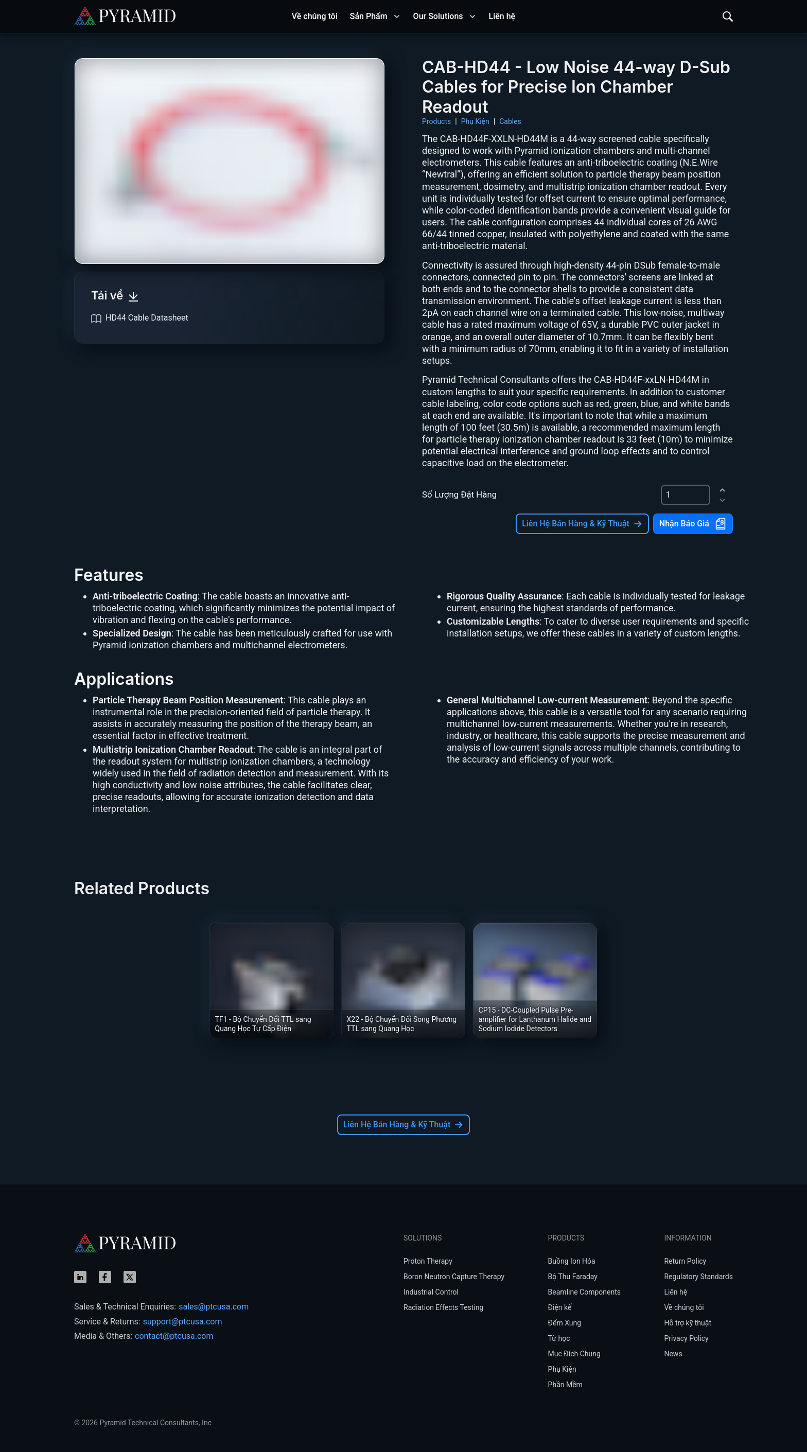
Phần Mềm (565, 1384)
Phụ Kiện (475, 121)
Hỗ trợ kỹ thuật (687, 1323)
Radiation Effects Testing (443, 1307)
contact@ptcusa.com (174, 1336)
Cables (510, 121)
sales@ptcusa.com (214, 1307)
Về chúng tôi (684, 1307)
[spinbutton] (685, 495)
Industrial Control (431, 1292)
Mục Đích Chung (574, 1354)
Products (436, 121)
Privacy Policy (686, 1338)
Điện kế (560, 1307)
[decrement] (722, 499)
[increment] (722, 490)
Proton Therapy (428, 1261)
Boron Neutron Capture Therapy (454, 1276)
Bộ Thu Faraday (573, 1276)
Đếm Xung (565, 1323)
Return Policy (685, 1261)
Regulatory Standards (698, 1276)
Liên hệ (675, 1292)
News (673, 1354)
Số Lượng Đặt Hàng (459, 494)
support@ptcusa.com (182, 1321)
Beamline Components (584, 1292)
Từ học (559, 1338)
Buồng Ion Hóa (571, 1261)
